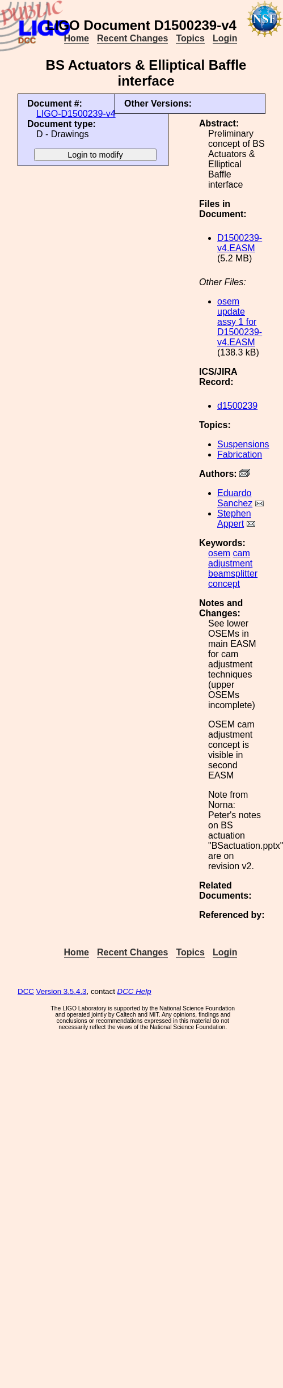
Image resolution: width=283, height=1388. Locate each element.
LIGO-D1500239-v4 (76, 114)
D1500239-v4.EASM (239, 243)
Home (76, 38)
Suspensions (243, 444)
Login (225, 38)
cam (241, 553)
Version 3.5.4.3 (61, 991)
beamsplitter (232, 573)
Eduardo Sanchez (234, 498)
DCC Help (134, 991)
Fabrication (239, 454)
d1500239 (237, 406)
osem (219, 553)
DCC (26, 991)
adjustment (230, 563)
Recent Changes (132, 38)
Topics (190, 38)
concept (224, 584)
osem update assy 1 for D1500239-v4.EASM (239, 322)
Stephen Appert (234, 518)
